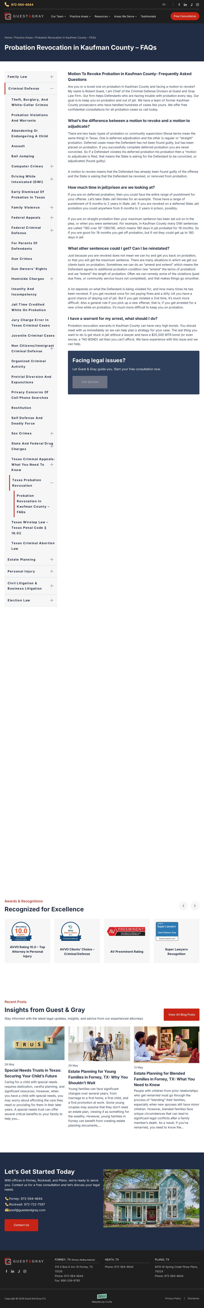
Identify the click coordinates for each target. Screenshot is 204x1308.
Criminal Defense (32, 88)
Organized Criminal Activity (28, 363)
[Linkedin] (185, 4)
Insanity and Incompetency (24, 291)
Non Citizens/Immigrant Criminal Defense (34, 348)
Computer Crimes (34, 166)
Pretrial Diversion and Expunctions (31, 379)
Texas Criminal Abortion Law (33, 545)
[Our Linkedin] (13, 1271)
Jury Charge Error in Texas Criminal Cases (30, 322)
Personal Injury (32, 571)
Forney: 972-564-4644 (25, 1198)
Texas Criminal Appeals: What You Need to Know (34, 464)
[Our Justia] (19, 1271)
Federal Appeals (34, 218)
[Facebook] (179, 4)
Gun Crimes (21, 259)
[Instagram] (197, 4)
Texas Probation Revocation (34, 483)
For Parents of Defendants (24, 245)
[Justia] (191, 4)
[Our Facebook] (6, 1271)
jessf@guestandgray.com (27, 1210)
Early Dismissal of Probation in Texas (28, 194)
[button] (183, 905)
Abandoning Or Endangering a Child (29, 133)
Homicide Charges (34, 279)
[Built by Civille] (101, 1298)
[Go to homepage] (24, 1261)
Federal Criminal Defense (34, 230)
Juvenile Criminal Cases (33, 335)
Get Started (90, 382)
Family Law (32, 77)
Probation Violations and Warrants (29, 117)
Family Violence (34, 207)
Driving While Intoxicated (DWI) (34, 179)
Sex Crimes (34, 433)
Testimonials (148, 16)
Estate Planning (32, 559)
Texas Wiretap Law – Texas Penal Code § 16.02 (29, 527)
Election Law (32, 600)
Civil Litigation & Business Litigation (32, 586)
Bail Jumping (22, 156)
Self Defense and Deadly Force (27, 420)
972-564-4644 (22, 4)
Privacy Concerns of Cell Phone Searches (29, 395)
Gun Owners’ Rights (29, 269)
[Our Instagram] (25, 1271)
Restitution (21, 408)
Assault (18, 146)
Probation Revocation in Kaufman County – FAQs (33, 504)
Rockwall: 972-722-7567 (27, 1204)
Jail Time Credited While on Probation (28, 307)
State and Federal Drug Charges (34, 446)
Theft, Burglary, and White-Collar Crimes (29, 102)
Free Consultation (185, 16)
